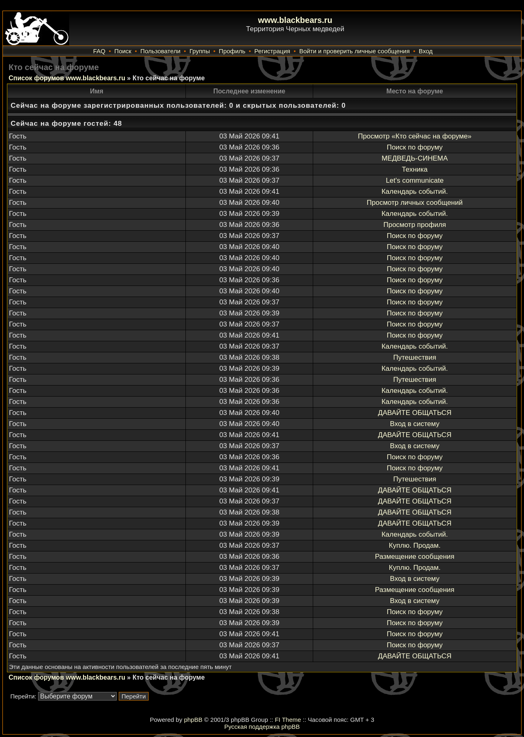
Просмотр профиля (414, 225)
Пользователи (160, 51)
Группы (200, 51)
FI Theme (288, 719)
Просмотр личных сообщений (415, 202)
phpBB (193, 719)
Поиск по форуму (415, 147)
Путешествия (414, 357)
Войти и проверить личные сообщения (354, 51)
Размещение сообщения (414, 556)
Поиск (122, 51)
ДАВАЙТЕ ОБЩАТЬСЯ (415, 413)
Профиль (232, 51)
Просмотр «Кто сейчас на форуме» (415, 136)
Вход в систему (415, 424)
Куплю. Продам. (414, 545)
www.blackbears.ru (295, 20)
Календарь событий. (415, 191)
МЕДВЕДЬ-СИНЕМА (415, 158)
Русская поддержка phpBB (262, 726)
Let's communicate (414, 180)
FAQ (99, 51)
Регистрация (272, 51)
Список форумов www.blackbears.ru (67, 78)
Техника (414, 169)
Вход (426, 51)
